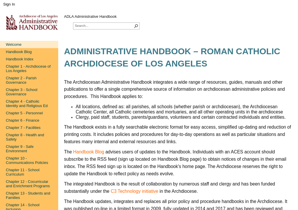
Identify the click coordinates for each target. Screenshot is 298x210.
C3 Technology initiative (134, 191)
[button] (136, 26)
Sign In (9, 4)
